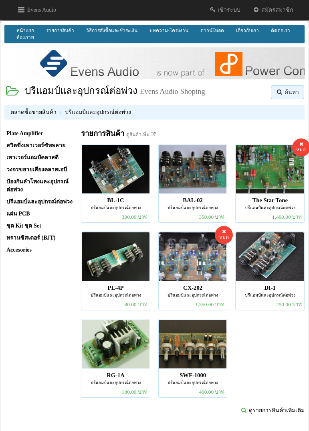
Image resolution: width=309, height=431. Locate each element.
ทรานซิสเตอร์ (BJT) (31, 238)
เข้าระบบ (225, 10)
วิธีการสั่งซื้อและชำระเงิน (111, 30)
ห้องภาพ (25, 37)
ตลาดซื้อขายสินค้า (33, 112)
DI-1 (270, 288)
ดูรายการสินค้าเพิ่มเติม (272, 410)
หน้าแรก (25, 30)
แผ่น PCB (18, 214)
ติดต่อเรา (280, 30)
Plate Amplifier (24, 133)
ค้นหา (287, 92)
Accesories (19, 250)
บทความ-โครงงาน (168, 30)
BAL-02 (193, 200)
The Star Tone (270, 200)
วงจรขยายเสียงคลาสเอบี (36, 170)
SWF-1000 (193, 375)
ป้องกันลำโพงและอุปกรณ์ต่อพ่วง (37, 186)
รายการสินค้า (60, 30)
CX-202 (192, 288)
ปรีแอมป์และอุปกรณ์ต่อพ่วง (81, 90)
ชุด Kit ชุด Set (23, 226)
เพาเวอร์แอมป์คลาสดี (32, 158)
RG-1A (116, 375)
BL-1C (115, 200)
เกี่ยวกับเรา (247, 30)
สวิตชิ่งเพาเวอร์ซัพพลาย (35, 145)
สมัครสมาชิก (272, 10)
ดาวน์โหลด (212, 30)
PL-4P (116, 288)
